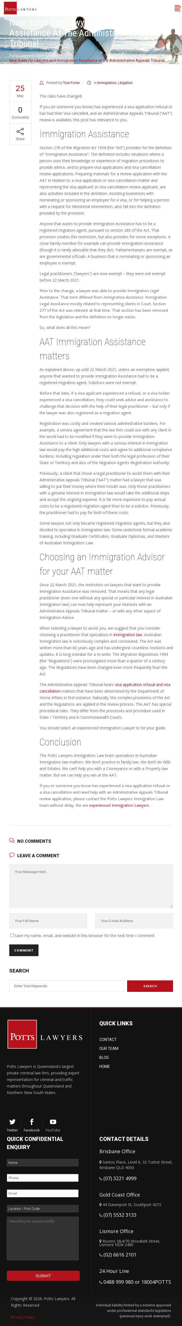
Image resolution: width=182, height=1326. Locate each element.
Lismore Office (116, 1231)
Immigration (48, 56)
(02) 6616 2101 (119, 1254)
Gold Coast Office (119, 1194)
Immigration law (128, 634)
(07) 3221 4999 (119, 1178)
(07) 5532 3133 (119, 1215)
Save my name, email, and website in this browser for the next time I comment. (85, 935)
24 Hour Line (114, 1271)
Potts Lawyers (21, 56)
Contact (108, 1039)
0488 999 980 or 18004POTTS (137, 1282)
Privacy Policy (23, 1317)
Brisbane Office (117, 1151)
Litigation (125, 83)
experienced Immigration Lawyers (119, 805)
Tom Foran (71, 83)
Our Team (108, 1048)
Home (104, 1066)
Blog (104, 1057)
